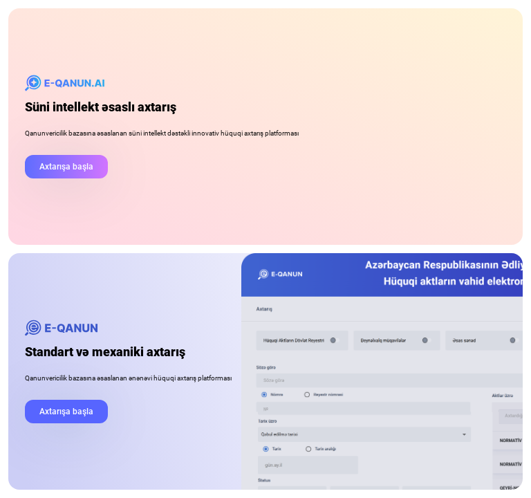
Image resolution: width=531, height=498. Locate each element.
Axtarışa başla (66, 167)
